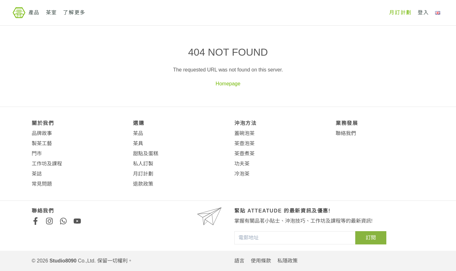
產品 (34, 12)
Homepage (228, 83)
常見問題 (42, 184)
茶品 (138, 133)
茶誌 (37, 173)
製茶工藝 (42, 143)
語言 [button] (239, 260)
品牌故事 (42, 133)
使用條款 (261, 260)
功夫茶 (242, 163)
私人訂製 (143, 163)
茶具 (138, 143)
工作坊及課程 (47, 163)
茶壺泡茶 (244, 143)
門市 (37, 153)
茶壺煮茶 (244, 153)
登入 (423, 12)
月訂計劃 (400, 12)
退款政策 (143, 184)
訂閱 (371, 237)
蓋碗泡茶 (244, 133)
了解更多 (74, 12)
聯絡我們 (346, 133)
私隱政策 (287, 260)
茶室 (51, 12)
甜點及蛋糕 (145, 153)
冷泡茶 (242, 173)
